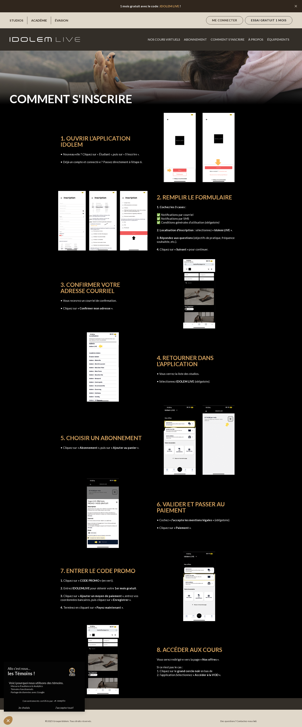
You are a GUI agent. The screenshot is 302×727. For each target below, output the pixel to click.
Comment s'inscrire (227, 39)
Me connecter (224, 20)
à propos (255, 39)
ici (254, 721)
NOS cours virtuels (164, 39)
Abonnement (195, 39)
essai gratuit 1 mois (268, 20)
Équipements (278, 39)
